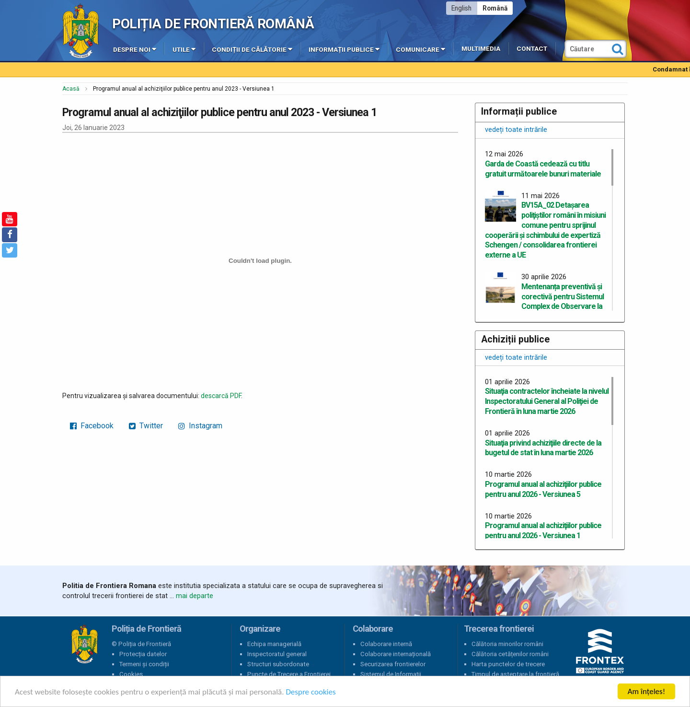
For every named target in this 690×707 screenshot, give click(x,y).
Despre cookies (310, 692)
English (461, 8)
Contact (532, 48)
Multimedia (480, 48)
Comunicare (420, 48)
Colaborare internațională (395, 654)
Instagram (200, 425)
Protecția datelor (143, 654)
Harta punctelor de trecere (508, 664)
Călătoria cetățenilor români (510, 654)
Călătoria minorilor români (507, 644)
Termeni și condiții (144, 664)
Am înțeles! (646, 691)
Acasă (71, 88)
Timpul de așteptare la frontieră (515, 674)
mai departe (194, 595)
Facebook (92, 425)
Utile (184, 48)
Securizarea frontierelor (393, 664)
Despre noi (134, 48)
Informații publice (344, 48)
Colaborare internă (386, 644)
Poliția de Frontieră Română (213, 24)
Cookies (131, 674)
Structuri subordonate (278, 664)
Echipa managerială (274, 644)
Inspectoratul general (277, 654)
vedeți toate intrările (516, 129)
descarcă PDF (221, 396)
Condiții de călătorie (252, 48)
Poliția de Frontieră (84, 644)
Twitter (146, 425)
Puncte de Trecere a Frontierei (289, 674)
